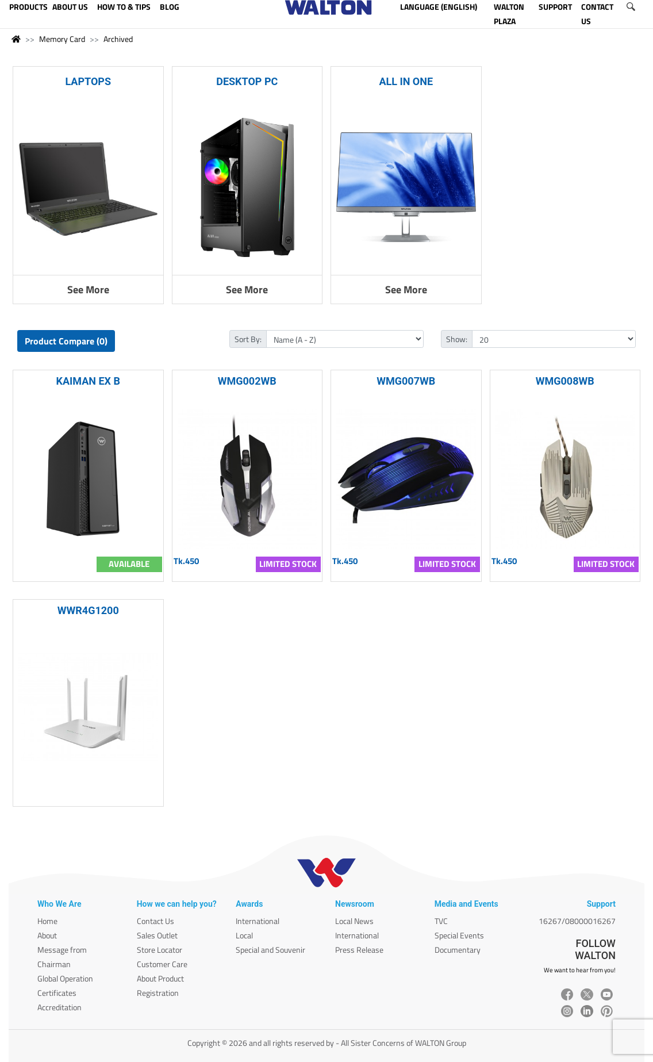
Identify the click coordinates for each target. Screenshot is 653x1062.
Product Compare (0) (66, 341)
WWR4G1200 (88, 610)
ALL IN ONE (406, 81)
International (257, 921)
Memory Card (62, 39)
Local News (354, 921)
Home (47, 921)
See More (88, 289)
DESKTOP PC (247, 81)
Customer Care (162, 964)
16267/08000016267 (577, 921)
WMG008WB (565, 381)
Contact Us (155, 921)
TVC (441, 921)
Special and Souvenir (270, 950)
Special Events (459, 935)
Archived (118, 39)
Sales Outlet (157, 935)
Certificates (56, 993)
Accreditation (59, 1007)
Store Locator (159, 950)
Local (244, 935)
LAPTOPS (88, 81)
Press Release (359, 950)
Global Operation (65, 978)
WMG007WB (406, 381)
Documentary (458, 950)
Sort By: (248, 339)
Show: (456, 339)
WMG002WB (247, 381)
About (47, 935)
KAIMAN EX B (88, 381)
